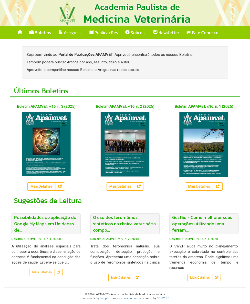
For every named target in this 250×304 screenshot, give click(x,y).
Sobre (135, 32)
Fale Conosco (203, 32)
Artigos (70, 32)
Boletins (40, 32)
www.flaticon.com (127, 298)
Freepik (104, 298)
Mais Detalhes (41, 186)
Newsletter (166, 32)
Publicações (103, 32)
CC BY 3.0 (163, 298)
